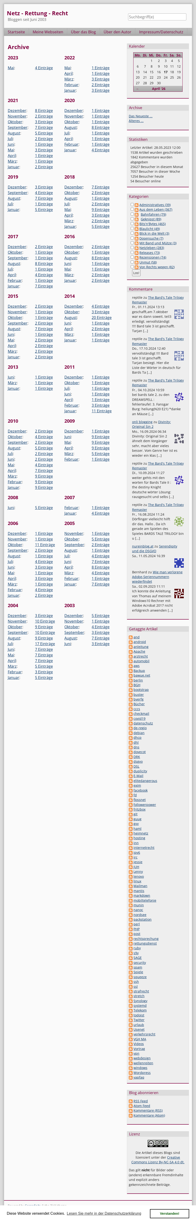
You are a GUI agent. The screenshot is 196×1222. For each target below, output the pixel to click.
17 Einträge (45, 643)
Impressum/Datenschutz (161, 31)
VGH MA (139, 1039)
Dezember (17, 110)
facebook (140, 790)
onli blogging (142, 422)
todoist (138, 1015)
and (136, 637)
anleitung (141, 646)
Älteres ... (136, 121)
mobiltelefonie (144, 900)
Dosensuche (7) (151, 238)
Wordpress (142, 1072)
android (139, 642)
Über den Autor (117, 31)
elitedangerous (145, 780)
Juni (11, 144)
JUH (136, 867)
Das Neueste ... (141, 116)
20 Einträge (102, 317)
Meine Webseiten (48, 31)
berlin (138, 680)
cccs (136, 709)
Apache (139, 651)
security (139, 962)
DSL (136, 766)
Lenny (138, 871)
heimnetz (140, 833)
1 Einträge (101, 67)
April (68, 73)
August (14, 133)
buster (138, 694)
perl (136, 924)
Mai (11, 67)
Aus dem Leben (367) (155, 209)
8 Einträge (44, 110)
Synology (140, 1001)
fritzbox (139, 809)
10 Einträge (45, 621)
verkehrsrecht (144, 1034)
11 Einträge (102, 411)
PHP (136, 929)
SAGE (137, 957)
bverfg (138, 699)
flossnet (139, 799)
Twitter (139, 1020)
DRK (136, 757)
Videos (138, 1044)
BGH (136, 685)
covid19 (139, 718)
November (17, 116)
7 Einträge (44, 127)
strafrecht (141, 991)
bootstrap (141, 689)
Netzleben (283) (151, 247)
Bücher (139, 704)
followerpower (144, 804)
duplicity (140, 771)
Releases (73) (149, 252)
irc (135, 857)
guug (137, 819)
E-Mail (138, 776)
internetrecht (143, 847)
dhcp (137, 737)
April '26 (158, 88)
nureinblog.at (142, 546)
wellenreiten (143, 1063)
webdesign (142, 1058)
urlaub (138, 1025)
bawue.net (141, 675)
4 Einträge (44, 67)
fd (135, 795)
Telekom (140, 1010)
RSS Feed (140, 1101)
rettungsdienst (145, 943)
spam (137, 967)
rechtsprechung (146, 938)
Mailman (140, 886)
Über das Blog (83, 31)
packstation (142, 919)
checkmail (141, 713)
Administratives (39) (155, 205)
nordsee (139, 914)
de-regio (140, 728)
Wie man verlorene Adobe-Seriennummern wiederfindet (157, 577)
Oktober (15, 121)
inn (136, 843)
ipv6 (136, 852)
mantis (138, 891)
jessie (137, 862)
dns (136, 747)
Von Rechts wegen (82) (157, 267)
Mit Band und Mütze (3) (157, 243)
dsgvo (138, 761)
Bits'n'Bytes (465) (152, 224)
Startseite (16, 31)
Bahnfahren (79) (153, 214)
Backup (139, 670)
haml (137, 828)
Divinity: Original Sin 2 (151, 424)
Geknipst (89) (151, 219)
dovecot (139, 752)
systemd (140, 1005)
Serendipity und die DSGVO (154, 548)
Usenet (139, 1029)
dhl (136, 742)
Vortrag (139, 1048)
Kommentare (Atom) (149, 1115)
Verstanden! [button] (169, 1213)
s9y (136, 953)
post (136, 933)
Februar (71, 84)
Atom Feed (141, 1105)
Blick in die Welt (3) (154, 233)
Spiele (138, 972)
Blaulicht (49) (149, 228)
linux (137, 881)
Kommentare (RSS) (148, 1110)
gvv (136, 823)
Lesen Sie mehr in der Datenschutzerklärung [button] (104, 1213)
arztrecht (140, 656)
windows (140, 1067)
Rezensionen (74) (152, 257)
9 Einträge (101, 209)
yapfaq (138, 1077)
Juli (10, 138)
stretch (139, 996)
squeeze (140, 977)
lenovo (138, 876)
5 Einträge (44, 133)
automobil (141, 661)
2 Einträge (101, 84)
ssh (136, 981)
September (17, 127)
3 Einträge (101, 79)
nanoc (138, 910)
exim (137, 785)
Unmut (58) (148, 262)
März (68, 79)
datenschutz (143, 723)
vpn (136, 1053)
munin (138, 905)
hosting (139, 838)
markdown (141, 895)
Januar (70, 90)
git (135, 814)
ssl (135, 986)
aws (136, 665)
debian (139, 733)
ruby (137, 948)
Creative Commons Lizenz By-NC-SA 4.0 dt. (157, 1159)
